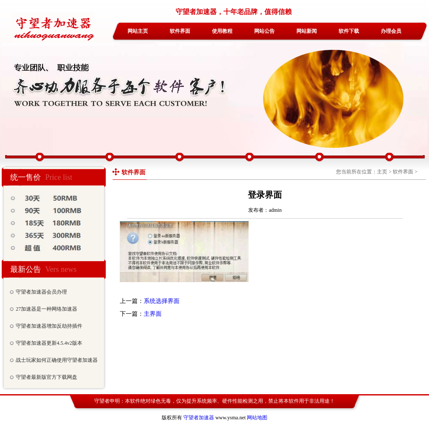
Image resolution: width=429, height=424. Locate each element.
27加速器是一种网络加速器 (46, 309)
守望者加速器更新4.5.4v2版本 (49, 343)
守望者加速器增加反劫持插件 (49, 326)
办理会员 (391, 31)
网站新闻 (306, 31)
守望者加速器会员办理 (41, 292)
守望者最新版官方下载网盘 (46, 377)
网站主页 (138, 31)
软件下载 (349, 31)
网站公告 (264, 31)
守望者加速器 (198, 418)
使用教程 (222, 31)
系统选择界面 (162, 301)
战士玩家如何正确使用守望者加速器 (57, 360)
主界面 (153, 314)
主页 (382, 172)
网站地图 (257, 418)
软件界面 (180, 31)
